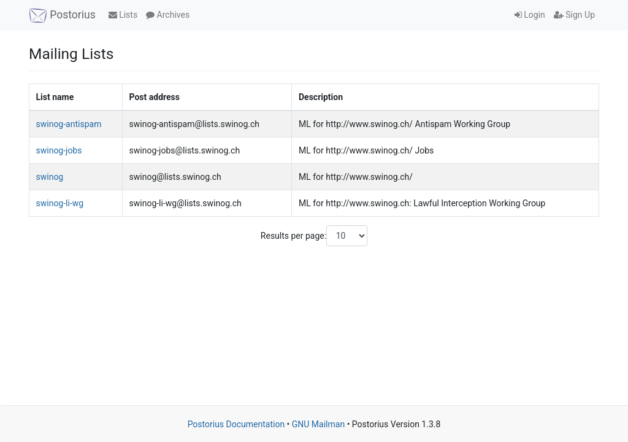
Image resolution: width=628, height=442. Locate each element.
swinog (50, 177)
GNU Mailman (318, 424)
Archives (168, 15)
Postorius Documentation (236, 424)
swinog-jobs (59, 150)
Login (530, 15)
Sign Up (574, 15)
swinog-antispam (69, 124)
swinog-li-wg (60, 203)
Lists (123, 15)
